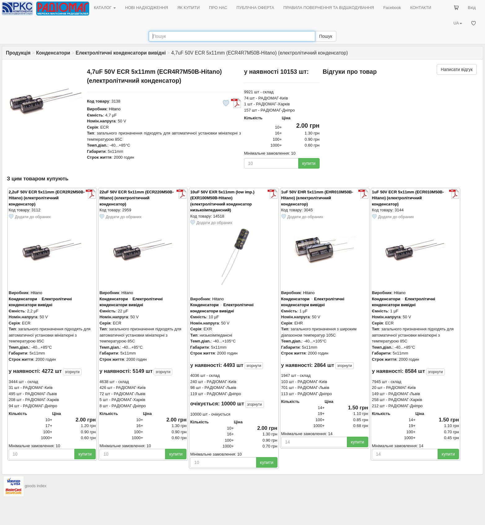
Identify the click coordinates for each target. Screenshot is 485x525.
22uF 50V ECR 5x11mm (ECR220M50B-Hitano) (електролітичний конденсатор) (136, 198)
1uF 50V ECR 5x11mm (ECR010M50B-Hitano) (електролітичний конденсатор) (408, 198)
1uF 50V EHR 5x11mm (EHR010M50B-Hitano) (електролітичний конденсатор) (317, 198)
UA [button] (457, 23)
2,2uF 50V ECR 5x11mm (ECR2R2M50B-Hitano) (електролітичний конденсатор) (47, 198)
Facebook (392, 7)
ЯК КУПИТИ (188, 7)
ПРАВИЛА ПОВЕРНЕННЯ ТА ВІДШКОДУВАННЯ (328, 7)
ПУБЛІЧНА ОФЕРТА (255, 7)
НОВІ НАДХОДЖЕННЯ (146, 7)
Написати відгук (457, 69)
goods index (35, 486)
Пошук (325, 36)
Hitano (115, 109)
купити (309, 163)
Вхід (472, 7)
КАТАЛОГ (105, 7)
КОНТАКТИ (420, 7)
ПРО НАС (218, 7)
